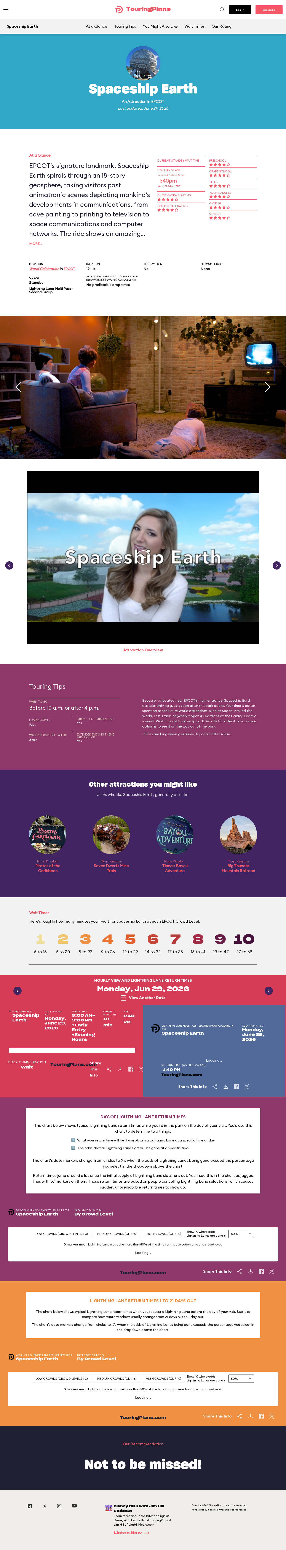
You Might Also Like (160, 26)
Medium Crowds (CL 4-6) (117, 1234)
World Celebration (44, 269)
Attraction (136, 101)
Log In (240, 9)
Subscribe (269, 9)
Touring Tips (125, 26)
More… (35, 243)
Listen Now (133, 1533)
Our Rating (222, 26)
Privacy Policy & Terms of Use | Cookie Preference (220, 1509)
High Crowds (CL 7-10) (163, 1234)
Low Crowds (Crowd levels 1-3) (62, 1234)
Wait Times (195, 26)
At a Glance (96, 26)
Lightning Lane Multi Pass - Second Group (51, 290)
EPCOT (157, 101)
